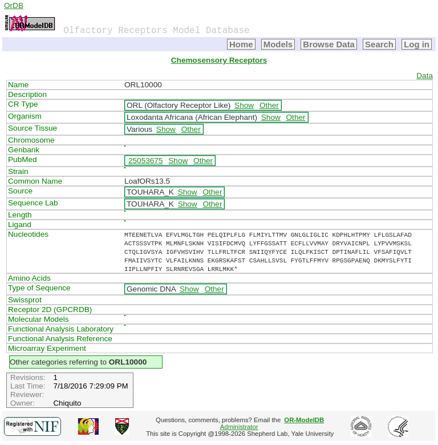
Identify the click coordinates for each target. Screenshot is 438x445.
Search (379, 44)
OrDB (13, 5)
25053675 (145, 160)
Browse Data (329, 44)
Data (424, 75)
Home (241, 44)
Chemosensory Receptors (219, 60)
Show (244, 105)
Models (278, 44)
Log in (416, 44)
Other (269, 105)
